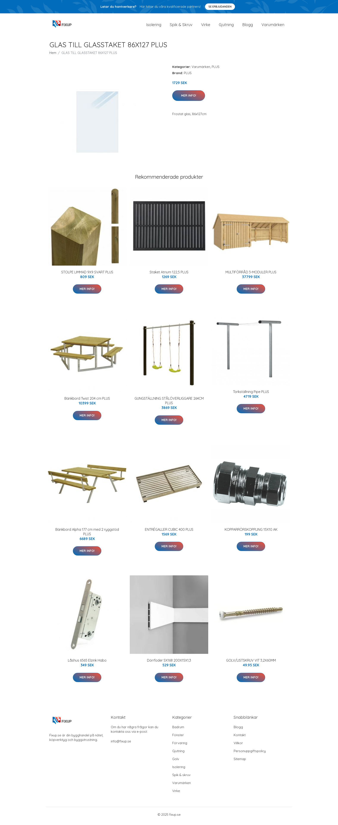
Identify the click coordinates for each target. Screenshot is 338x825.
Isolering (153, 26)
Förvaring (179, 746)
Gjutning (226, 26)
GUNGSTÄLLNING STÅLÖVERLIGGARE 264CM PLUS (169, 403)
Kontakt (240, 738)
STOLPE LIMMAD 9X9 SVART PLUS (87, 275)
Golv (175, 762)
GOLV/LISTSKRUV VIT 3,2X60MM (251, 663)
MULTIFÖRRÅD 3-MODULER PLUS (250, 275)
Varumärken (272, 26)
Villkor (238, 746)
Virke (205, 26)
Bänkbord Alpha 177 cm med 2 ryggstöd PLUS (87, 534)
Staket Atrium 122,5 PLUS (169, 275)
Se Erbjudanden (220, 6)
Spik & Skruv (181, 26)
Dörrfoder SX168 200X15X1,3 (169, 663)
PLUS (215, 70)
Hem (52, 56)
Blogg (247, 26)
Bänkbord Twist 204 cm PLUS (87, 401)
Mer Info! (188, 98)
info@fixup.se (121, 744)
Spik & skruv (181, 778)
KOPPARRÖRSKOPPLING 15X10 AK (251, 532)
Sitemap (240, 762)
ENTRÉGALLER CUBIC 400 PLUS (169, 532)
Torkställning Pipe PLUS (251, 395)
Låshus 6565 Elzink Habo (87, 663)
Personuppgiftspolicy (250, 754)
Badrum (178, 730)
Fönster (178, 738)
